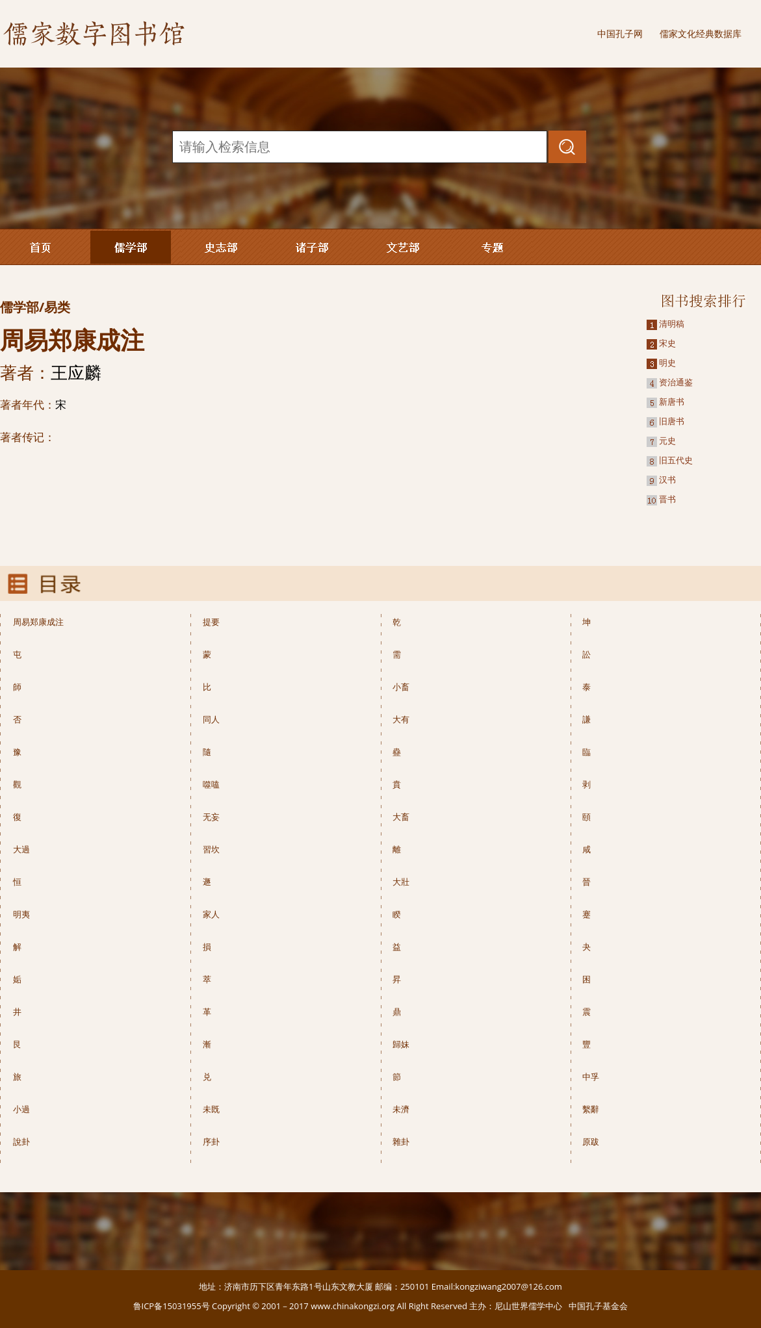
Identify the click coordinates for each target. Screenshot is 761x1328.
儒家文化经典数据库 (701, 33)
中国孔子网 (620, 33)
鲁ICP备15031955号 (171, 1306)
